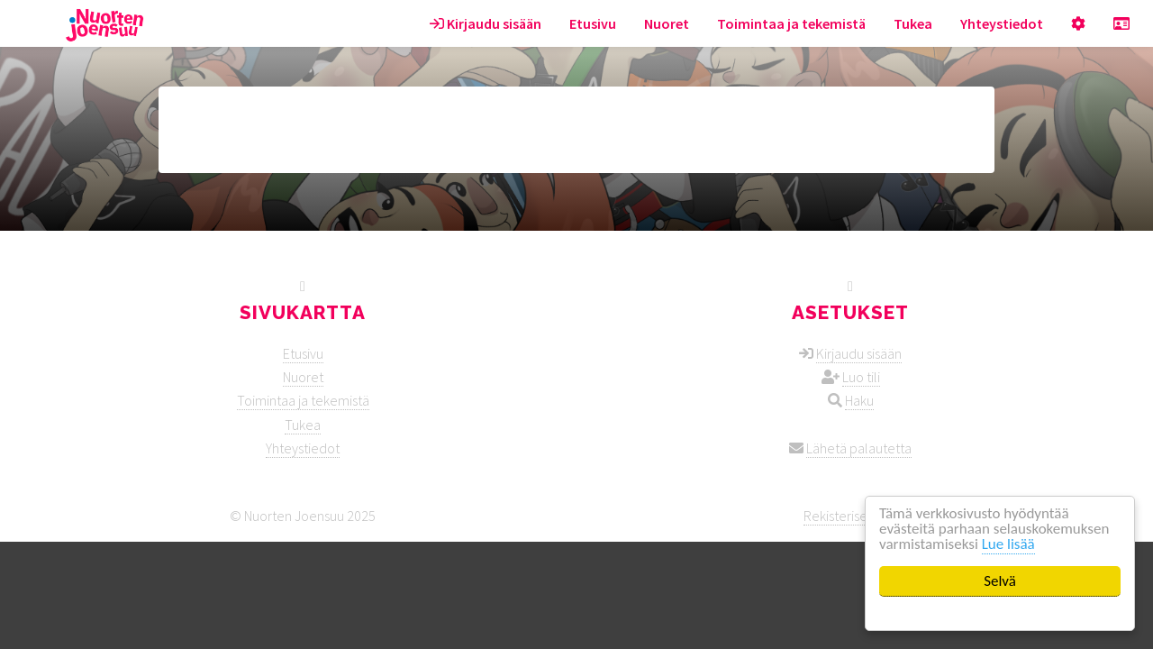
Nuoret (666, 23)
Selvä (1000, 580)
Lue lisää (1008, 544)
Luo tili (861, 377)
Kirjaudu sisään (485, 23)
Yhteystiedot (1001, 23)
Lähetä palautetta (859, 448)
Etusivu (592, 23)
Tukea (913, 23)
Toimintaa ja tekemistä (791, 23)
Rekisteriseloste (850, 516)
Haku (859, 400)
